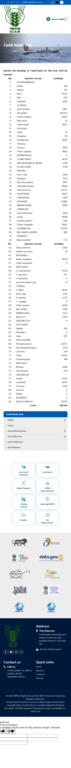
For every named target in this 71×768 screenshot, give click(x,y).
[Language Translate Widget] (46, 2)
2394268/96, (12, 662)
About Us (40, 655)
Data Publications (15, 442)
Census (11, 426)
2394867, (11, 658)
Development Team (42, 693)
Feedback (60, 690)
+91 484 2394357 (14, 655)
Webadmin (27, 693)
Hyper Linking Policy (55, 687)
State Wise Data (37, 437)
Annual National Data (37, 431)
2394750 (21, 662)
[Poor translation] (10, 716)
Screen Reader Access (32, 2)
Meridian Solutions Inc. (35, 684)
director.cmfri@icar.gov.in (50, 634)
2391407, (28, 655)
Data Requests (14, 447)
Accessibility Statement (45, 690)
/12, (22, 655)
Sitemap (39, 663)
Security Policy (28, 690)
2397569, (18, 658)
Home (14, 51)
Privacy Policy (12, 687)
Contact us (40, 659)
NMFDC (37, 420)
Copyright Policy (14, 690)
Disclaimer (23, 687)
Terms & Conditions (37, 687)
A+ (17, 2)
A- (8, 2)
